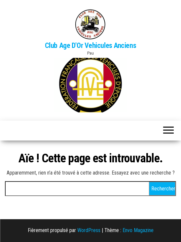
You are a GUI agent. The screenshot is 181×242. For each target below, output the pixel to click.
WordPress (88, 230)
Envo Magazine (138, 230)
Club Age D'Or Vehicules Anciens (90, 45)
